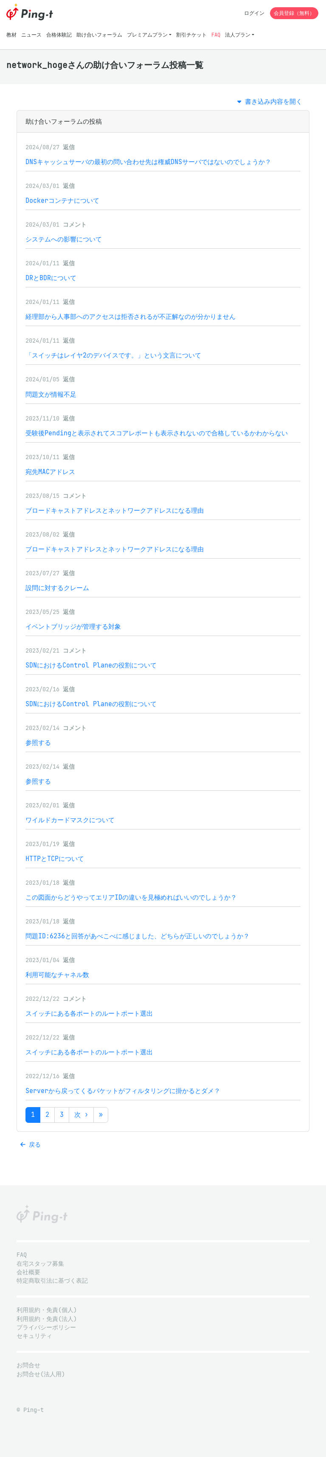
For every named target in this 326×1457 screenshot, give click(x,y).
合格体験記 (59, 34)
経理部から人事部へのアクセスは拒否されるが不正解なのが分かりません (130, 316)
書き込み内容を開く (269, 101)
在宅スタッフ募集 (40, 1263)
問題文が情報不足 (50, 394)
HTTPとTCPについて (54, 859)
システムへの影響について (63, 239)
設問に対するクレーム (57, 588)
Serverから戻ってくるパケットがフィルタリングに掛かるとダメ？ (122, 1091)
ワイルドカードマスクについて (70, 820)
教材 (11, 34)
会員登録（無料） (294, 13)
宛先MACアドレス (50, 472)
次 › (81, 1115)
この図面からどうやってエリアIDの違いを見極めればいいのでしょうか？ (131, 897)
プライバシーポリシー (46, 1327)
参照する (38, 742)
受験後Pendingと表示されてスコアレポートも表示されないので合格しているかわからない (156, 433)
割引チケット (191, 34)
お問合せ (28, 1365)
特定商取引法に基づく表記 (52, 1280)
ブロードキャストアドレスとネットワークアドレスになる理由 (114, 510)
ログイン (254, 13)
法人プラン (237, 34)
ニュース (31, 34)
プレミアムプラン (147, 34)
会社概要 (28, 1272)
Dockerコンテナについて (62, 200)
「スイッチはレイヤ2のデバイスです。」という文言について (113, 355)
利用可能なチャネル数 (57, 975)
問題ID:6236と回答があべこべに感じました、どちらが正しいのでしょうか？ (137, 936)
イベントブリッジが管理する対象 (73, 626)
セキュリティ (34, 1336)
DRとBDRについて (50, 278)
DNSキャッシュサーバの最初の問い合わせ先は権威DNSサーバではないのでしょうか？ (148, 162)
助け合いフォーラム (99, 34)
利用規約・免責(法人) (47, 1319)
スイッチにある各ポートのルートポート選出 (89, 1013)
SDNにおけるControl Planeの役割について (91, 665)
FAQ (215, 34)
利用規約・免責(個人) (47, 1310)
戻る (30, 1144)
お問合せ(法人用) (41, 1374)
